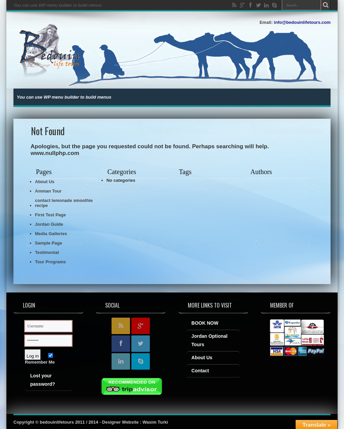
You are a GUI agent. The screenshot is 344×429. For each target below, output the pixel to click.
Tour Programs (50, 261)
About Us (44, 181)
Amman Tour (48, 191)
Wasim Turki (155, 422)
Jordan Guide (49, 224)
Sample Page (48, 243)
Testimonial (47, 252)
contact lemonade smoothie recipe (64, 203)
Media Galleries (51, 233)
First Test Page (50, 214)
